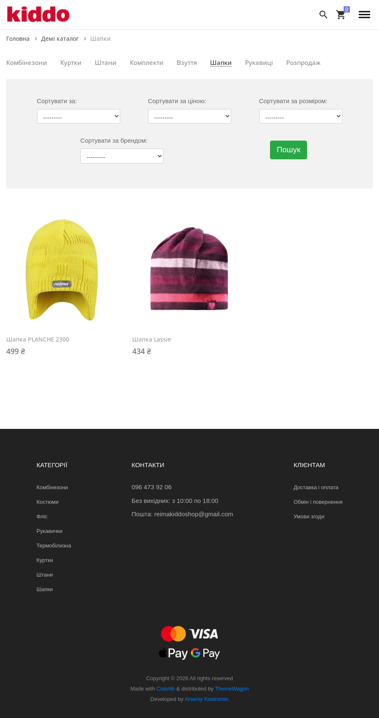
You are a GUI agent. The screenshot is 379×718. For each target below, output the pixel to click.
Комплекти (146, 62)
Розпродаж (303, 62)
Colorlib (165, 689)
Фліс (42, 516)
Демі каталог (63, 38)
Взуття (187, 62)
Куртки (71, 62)
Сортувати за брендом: (113, 140)
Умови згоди (309, 516)
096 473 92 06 (151, 486)
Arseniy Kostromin (206, 699)
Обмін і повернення (318, 502)
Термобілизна (54, 545)
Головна (21, 38)
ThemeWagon (232, 689)
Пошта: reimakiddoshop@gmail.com (182, 513)
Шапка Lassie (151, 339)
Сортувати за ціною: (177, 100)
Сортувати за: (57, 100)
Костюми (48, 502)
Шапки (221, 62)
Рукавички (49, 531)
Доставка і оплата (316, 487)
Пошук (288, 149)
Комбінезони (26, 62)
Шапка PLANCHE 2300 (37, 339)
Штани (105, 62)
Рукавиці (259, 62)
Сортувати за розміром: (293, 100)
